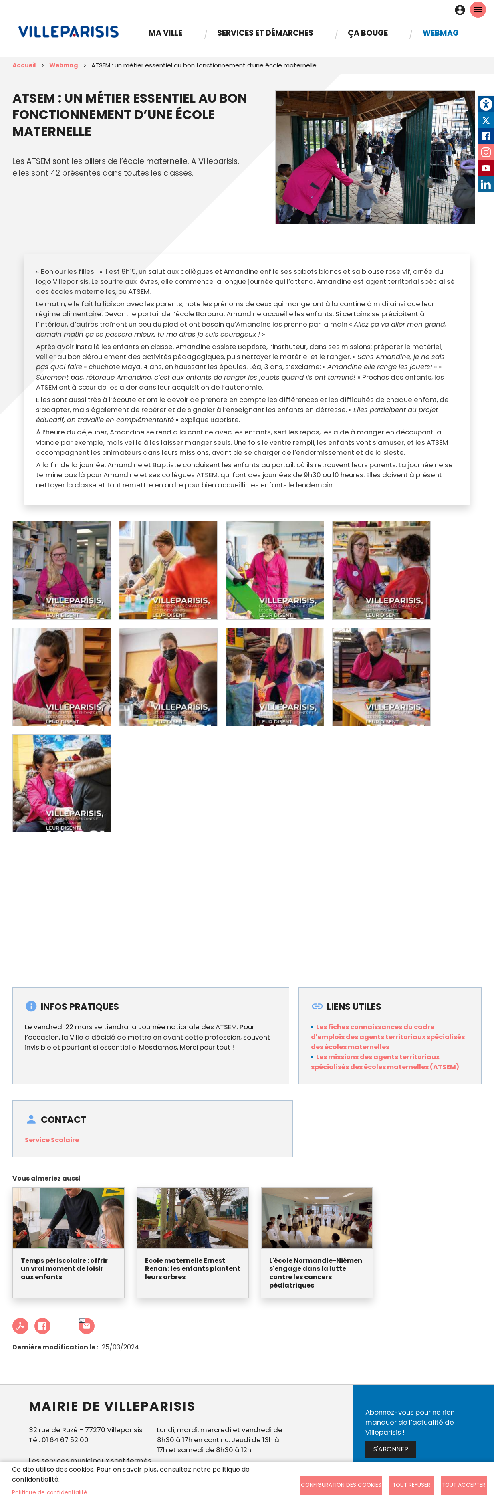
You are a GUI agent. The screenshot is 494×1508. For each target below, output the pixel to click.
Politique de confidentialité (50, 1492)
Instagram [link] (486, 152)
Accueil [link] (24, 65)
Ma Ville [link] (165, 33)
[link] (486, 104)
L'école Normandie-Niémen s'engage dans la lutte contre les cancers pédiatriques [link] (315, 1273)
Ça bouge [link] (368, 33)
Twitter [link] (486, 120)
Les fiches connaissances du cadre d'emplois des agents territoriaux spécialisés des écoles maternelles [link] (388, 1037)
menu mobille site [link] (478, 10)
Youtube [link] (486, 168)
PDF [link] (20, 1326)
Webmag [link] (441, 33)
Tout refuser (411, 1485)
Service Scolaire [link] (52, 1140)
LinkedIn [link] (486, 184)
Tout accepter (464, 1485)
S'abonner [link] (390, 1449)
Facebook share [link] (42, 1326)
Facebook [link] (486, 136)
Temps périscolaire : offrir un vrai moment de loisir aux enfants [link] (64, 1269)
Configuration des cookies (341, 1485)
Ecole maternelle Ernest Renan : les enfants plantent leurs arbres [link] (192, 1269)
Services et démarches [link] (265, 33)
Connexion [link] (462, 10)
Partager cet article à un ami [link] (82, 1321)
